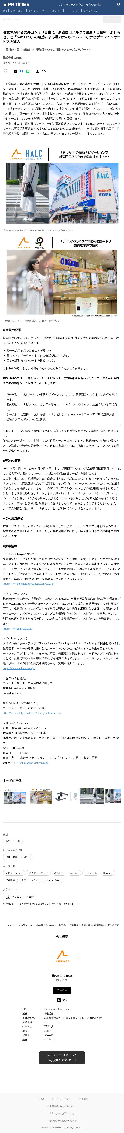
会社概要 (40, 1098)
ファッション (90, 10)
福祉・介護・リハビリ (18, 857)
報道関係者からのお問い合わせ (62, 1106)
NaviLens (107, 873)
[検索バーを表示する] (119, 4)
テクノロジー (17, 10)
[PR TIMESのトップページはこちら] (18, 4)
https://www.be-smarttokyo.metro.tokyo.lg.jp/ (28, 583)
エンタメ (57, 10)
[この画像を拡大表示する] (15, 796)
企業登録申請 (93, 4)
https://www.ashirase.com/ (17, 628)
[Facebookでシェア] (21, 71)
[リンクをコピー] (43, 71)
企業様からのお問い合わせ (62, 1113)
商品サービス (13, 841)
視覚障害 (10, 880)
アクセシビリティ (38, 873)
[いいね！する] (5, 71)
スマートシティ (29, 880)
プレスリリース (24, 924)
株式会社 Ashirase (45, 924)
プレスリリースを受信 (71, 4)
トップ (8, 924)
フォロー (62, 990)
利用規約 (83, 1098)
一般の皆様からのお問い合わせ (62, 1120)
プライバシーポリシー (62, 1098)
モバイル (33, 10)
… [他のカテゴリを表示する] (102, 10)
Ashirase (74, 873)
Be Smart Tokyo (52, 880)
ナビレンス (91, 873)
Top (5, 10)
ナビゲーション (14, 873)
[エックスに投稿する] (15, 71)
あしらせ (59, 873)
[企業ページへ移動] (62, 957)
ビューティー (72, 10)
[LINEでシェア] (28, 71)
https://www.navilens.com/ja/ (19, 668)
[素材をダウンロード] (37, 71)
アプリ (45, 10)
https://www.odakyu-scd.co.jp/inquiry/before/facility (32, 713)
